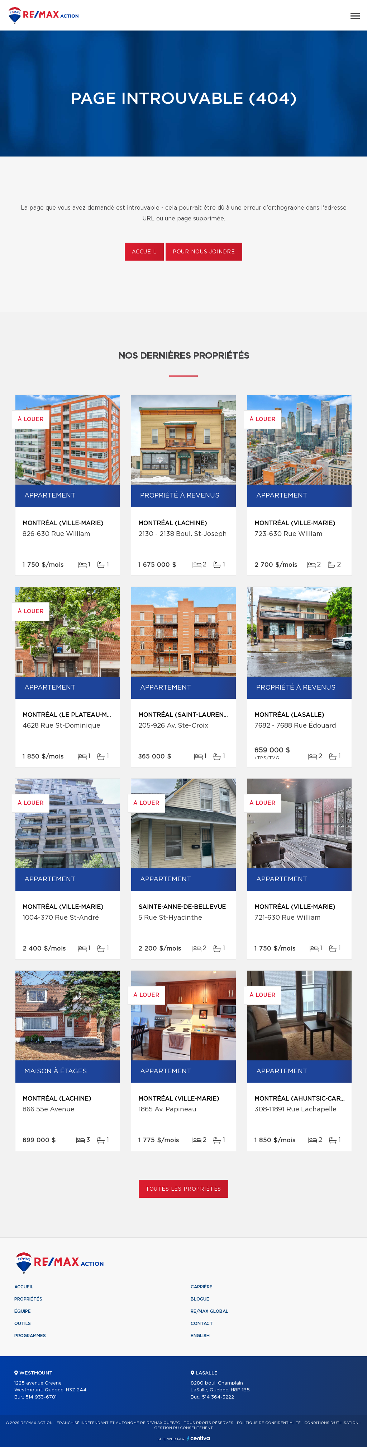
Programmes (30, 1336)
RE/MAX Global (209, 1311)
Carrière (202, 1287)
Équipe (22, 1311)
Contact (202, 1323)
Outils (22, 1323)
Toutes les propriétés (183, 1189)
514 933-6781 (41, 1397)
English (200, 1336)
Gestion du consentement (183, 1428)
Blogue (200, 1299)
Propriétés (28, 1299)
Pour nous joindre (204, 252)
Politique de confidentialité (269, 1423)
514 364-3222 (218, 1397)
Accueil (144, 252)
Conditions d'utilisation (331, 1423)
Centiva (198, 1438)
